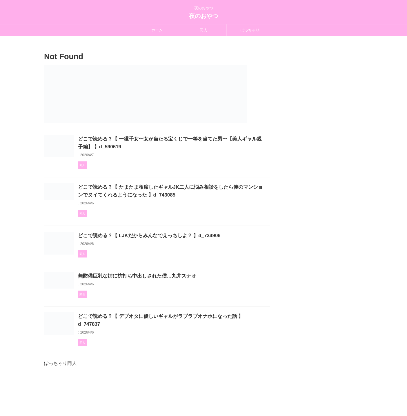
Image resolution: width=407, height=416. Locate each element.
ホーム (157, 30)
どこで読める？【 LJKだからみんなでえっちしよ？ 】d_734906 (173, 242)
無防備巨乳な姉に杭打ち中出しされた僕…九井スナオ (162, 299)
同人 (203, 30)
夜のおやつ (203, 16)
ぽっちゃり (250, 30)
